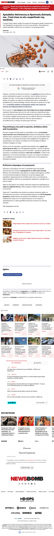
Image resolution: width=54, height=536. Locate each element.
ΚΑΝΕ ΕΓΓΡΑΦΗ (27, 468)
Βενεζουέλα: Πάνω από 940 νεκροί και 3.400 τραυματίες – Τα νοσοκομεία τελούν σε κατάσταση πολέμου (8, 431)
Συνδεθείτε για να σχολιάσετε (12, 274)
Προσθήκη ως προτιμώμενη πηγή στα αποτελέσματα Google (26, 88)
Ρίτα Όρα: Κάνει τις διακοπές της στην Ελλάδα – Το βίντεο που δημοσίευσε (23, 370)
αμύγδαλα (35, 94)
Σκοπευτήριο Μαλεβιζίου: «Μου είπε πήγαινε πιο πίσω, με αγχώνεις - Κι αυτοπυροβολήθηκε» (47, 326)
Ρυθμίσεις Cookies (42, 491)
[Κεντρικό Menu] (51, 2)
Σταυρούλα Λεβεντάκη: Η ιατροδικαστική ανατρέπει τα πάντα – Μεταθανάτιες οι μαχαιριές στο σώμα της (6, 328)
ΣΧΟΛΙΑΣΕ (42, 71)
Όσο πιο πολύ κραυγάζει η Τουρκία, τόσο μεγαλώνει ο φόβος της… (25, 397)
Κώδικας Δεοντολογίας (31, 491)
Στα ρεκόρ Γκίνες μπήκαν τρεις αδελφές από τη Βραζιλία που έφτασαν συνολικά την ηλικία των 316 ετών (6, 350)
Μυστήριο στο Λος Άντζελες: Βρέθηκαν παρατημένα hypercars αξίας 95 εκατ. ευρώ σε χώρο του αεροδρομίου (46, 350)
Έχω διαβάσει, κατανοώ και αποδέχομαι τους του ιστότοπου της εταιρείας (27, 460)
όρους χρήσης (30, 460)
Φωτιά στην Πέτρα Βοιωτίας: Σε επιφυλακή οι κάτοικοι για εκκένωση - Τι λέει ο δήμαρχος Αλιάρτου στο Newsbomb (30, 7)
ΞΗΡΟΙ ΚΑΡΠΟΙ (39, 305)
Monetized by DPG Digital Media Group (31, 518)
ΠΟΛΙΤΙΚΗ (34, 2)
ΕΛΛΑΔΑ (29, 2)
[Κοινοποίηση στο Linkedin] (16, 79)
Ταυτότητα (3, 491)
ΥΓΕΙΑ (2, 71)
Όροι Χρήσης (10, 491)
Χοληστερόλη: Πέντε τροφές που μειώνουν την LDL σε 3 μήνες (32, 223)
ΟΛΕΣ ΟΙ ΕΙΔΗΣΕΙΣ (22, 2)
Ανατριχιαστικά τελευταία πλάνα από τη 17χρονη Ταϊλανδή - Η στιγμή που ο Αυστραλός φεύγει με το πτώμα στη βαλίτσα (26, 384)
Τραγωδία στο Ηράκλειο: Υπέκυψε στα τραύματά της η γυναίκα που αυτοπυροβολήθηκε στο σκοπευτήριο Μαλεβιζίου (33, 328)
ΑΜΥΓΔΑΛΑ (6, 305)
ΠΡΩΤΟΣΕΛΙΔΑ (41, 2)
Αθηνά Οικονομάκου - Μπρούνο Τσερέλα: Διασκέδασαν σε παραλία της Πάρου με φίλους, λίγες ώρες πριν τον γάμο (20, 327)
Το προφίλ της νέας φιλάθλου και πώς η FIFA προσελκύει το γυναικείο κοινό (24, 430)
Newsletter (14, 297)
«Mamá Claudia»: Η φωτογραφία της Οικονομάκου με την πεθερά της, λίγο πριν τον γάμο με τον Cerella (42, 431)
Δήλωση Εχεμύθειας (19, 491)
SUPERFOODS (16, 305)
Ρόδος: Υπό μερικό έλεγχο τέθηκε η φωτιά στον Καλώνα (22, 391)
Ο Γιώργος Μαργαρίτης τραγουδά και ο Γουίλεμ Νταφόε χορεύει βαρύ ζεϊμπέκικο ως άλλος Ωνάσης (26, 377)
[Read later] (52, 71)
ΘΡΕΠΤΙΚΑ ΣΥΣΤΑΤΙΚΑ (27, 305)
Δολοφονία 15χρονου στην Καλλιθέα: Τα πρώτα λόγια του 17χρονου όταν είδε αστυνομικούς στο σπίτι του (33, 350)
